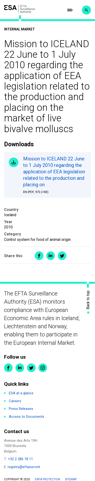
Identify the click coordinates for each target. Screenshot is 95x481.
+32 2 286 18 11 (20, 459)
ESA (19, 9)
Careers (15, 401)
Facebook (8, 367)
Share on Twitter (62, 255)
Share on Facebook (39, 255)
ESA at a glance (21, 393)
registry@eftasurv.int (24, 467)
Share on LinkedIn (50, 255)
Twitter (31, 367)
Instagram (42, 367)
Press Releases (21, 409)
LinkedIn (20, 367)
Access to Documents (26, 416)
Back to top (88, 299)
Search (86, 10)
